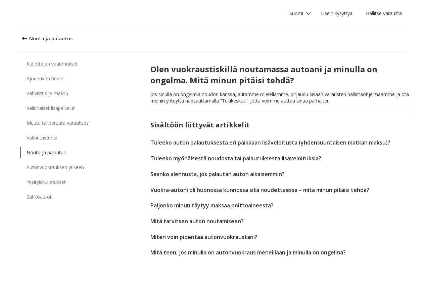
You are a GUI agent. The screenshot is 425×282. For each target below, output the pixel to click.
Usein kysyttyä (336, 13)
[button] (300, 13)
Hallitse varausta (384, 13)
